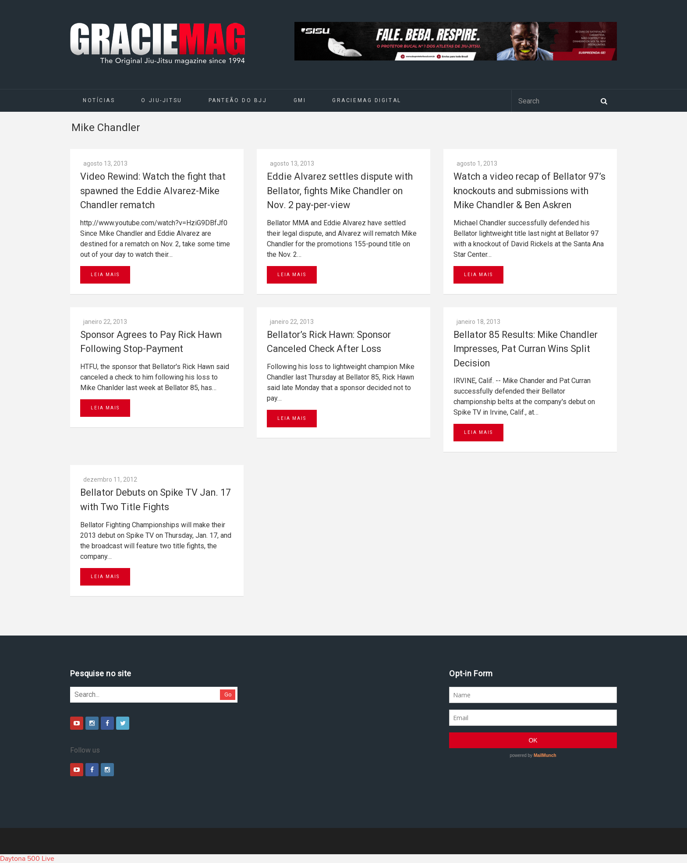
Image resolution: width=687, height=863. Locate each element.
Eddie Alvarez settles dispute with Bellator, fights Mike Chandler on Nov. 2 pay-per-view (340, 190)
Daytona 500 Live (27, 858)
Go (228, 694)
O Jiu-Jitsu (161, 100)
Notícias (99, 100)
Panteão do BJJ (238, 100)
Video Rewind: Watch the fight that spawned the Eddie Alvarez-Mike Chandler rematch (153, 190)
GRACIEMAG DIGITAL (366, 100)
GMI (300, 100)
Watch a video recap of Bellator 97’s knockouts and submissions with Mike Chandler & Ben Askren (529, 190)
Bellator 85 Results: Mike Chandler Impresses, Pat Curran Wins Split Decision (525, 349)
